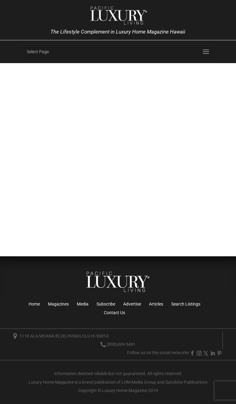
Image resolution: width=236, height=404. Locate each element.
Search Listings (185, 304)
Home (34, 304)
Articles (156, 304)
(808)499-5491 (121, 344)
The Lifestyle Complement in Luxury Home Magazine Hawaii (117, 32)
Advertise (132, 304)
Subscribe (105, 304)
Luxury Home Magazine (51, 382)
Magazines (58, 304)
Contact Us (114, 312)
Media (82, 304)
